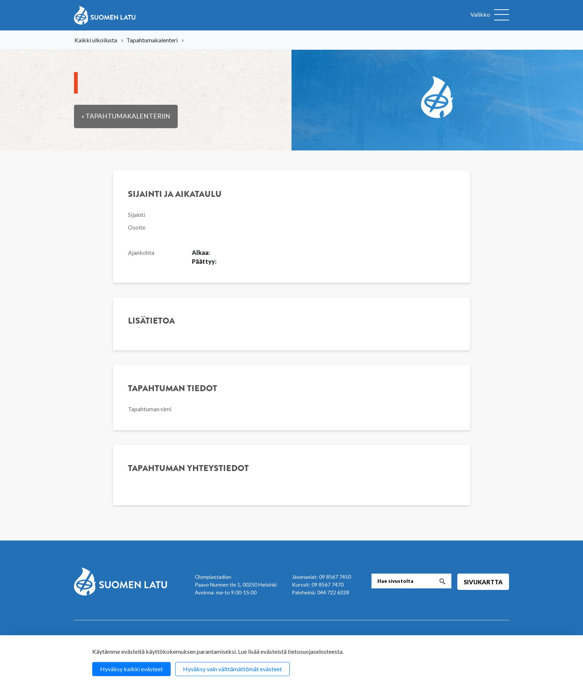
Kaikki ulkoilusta (95, 39)
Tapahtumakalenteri (152, 39)
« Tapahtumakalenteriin (125, 116)
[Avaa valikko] (489, 15)
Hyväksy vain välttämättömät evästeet (232, 668)
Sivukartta (483, 581)
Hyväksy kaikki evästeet (131, 668)
